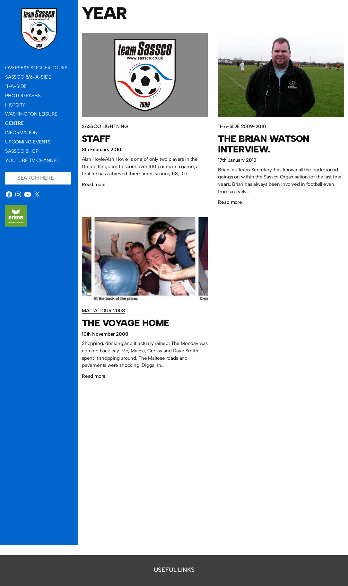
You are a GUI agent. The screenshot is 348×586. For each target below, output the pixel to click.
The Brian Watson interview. (263, 144)
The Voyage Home (125, 323)
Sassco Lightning (105, 126)
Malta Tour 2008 (103, 311)
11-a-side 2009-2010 (242, 126)
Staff (96, 139)
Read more (94, 184)
